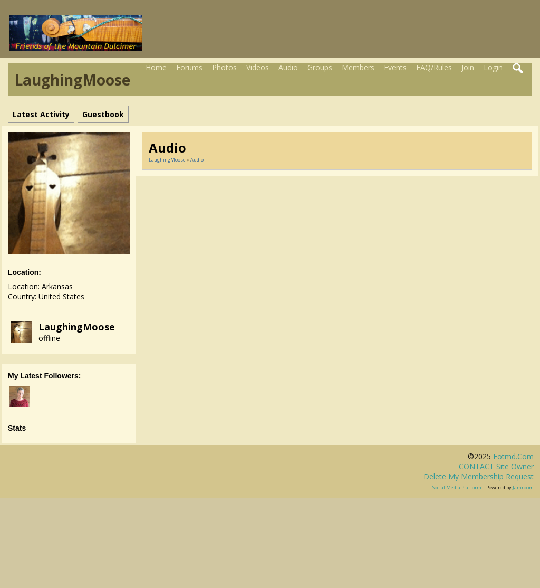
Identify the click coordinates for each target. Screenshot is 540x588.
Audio (288, 67)
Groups (319, 67)
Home (156, 67)
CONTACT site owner (496, 466)
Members (358, 67)
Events (395, 67)
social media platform (456, 487)
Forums (189, 67)
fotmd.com (513, 456)
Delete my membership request (478, 476)
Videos (257, 67)
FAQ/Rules (434, 67)
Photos (224, 67)
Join (467, 67)
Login (493, 67)
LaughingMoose (76, 326)
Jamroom (523, 487)
